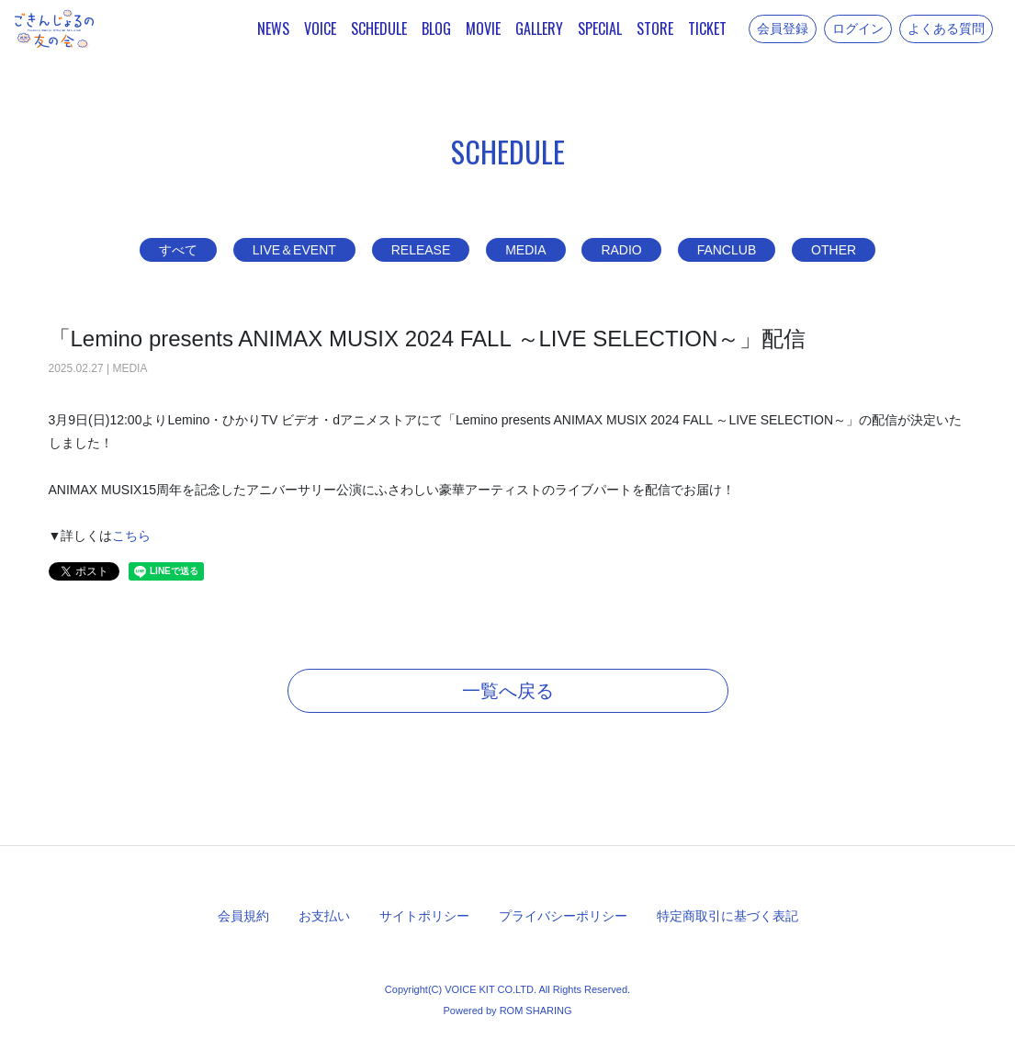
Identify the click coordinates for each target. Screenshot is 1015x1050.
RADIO (621, 250)
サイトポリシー (424, 916)
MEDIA (525, 250)
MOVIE (483, 28)
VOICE (320, 28)
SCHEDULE (379, 28)
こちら (131, 535)
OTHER (833, 250)
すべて (178, 250)
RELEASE (421, 250)
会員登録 (782, 28)
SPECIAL (600, 28)
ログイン (858, 28)
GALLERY (539, 28)
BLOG (436, 28)
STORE (655, 28)
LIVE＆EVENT (294, 250)
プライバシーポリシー (563, 916)
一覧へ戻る (508, 691)
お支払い (324, 916)
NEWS (273, 28)
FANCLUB (727, 250)
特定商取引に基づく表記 (727, 916)
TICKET (707, 28)
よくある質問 (946, 28)
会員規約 (243, 916)
